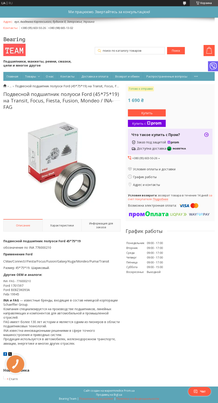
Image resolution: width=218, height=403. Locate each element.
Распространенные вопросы (166, 76)
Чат (200, 391)
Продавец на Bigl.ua (109, 395)
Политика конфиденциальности (137, 399)
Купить (147, 113)
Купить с (146, 123)
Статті (13, 379)
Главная (12, 76)
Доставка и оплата (94, 76)
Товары (30, 76)
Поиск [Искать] (176, 50)
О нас (50, 76)
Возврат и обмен (127, 76)
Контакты (68, 76)
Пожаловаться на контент (96, 399)
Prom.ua (129, 391)
